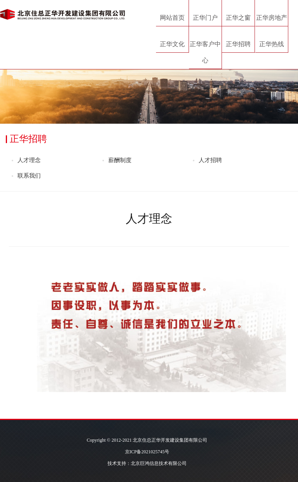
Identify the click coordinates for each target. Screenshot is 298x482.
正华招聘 (238, 44)
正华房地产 (271, 17)
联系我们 (29, 176)
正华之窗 (238, 17)
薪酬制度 (120, 160)
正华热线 (271, 44)
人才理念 (29, 160)
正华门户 (205, 17)
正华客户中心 (205, 52)
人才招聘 (210, 160)
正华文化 (172, 44)
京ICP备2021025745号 (147, 451)
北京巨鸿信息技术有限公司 (159, 463)
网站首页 (172, 17)
